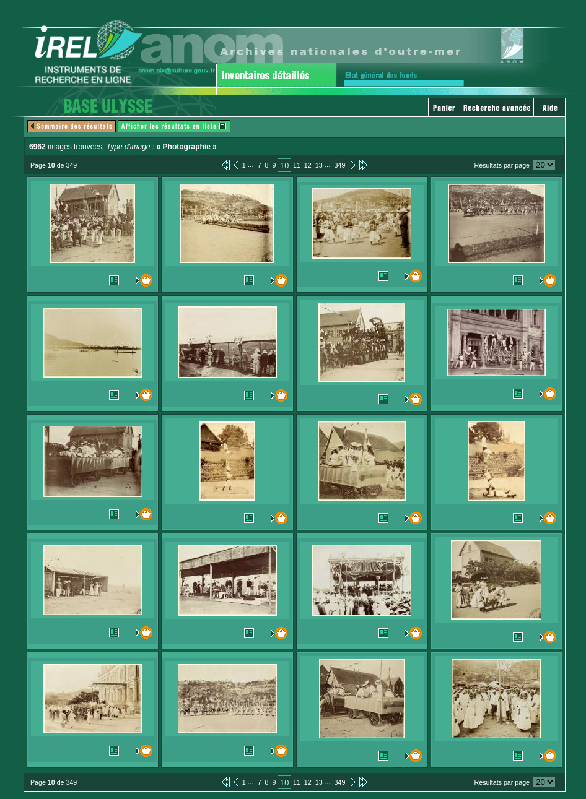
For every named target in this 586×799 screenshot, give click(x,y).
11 (296, 165)
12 (308, 165)
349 (340, 165)
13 (319, 165)
